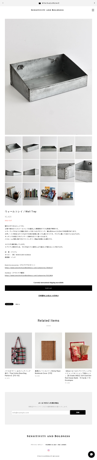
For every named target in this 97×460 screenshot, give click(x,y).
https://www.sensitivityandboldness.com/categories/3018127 (29, 268)
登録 (77, 412)
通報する (17, 304)
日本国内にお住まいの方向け (48, 296)
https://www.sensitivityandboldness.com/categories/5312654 (29, 275)
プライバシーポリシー (37, 444)
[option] (48, 77)
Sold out (48, 288)
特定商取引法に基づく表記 (53, 444)
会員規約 (63, 444)
